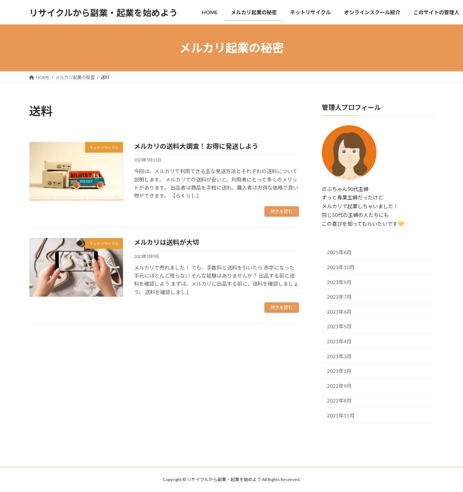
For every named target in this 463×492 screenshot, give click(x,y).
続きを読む (282, 211)
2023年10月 (341, 267)
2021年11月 (341, 415)
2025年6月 (339, 252)
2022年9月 (339, 386)
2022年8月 (339, 400)
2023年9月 (339, 282)
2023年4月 (339, 341)
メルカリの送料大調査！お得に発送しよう (196, 146)
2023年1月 (339, 371)
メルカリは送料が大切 (166, 242)
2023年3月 (339, 356)
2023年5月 (339, 327)
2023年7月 (339, 297)
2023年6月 (339, 312)
